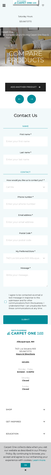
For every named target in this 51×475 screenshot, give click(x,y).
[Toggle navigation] (4, 5)
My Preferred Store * (25, 251)
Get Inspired (25, 421)
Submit (25, 319)
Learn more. (39, 460)
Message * (25, 268)
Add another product (25, 87)
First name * (25, 134)
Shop (25, 409)
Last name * (25, 152)
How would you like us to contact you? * (25, 180)
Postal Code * (25, 233)
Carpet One (7, 32)
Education (25, 434)
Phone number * (25, 197)
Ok (25, 465)
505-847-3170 (25, 21)
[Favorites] (43, 5)
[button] (38, 5)
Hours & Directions (25, 354)
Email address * (25, 215)
